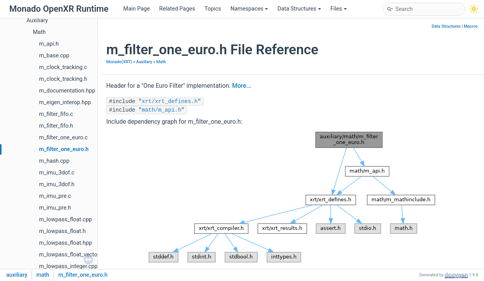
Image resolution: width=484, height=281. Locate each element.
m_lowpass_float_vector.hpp (74, 254)
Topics (212, 8)
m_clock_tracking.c (63, 67)
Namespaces (249, 8)
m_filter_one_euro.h (64, 149)
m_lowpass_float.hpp (65, 243)
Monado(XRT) (119, 61)
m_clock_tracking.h (63, 79)
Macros (471, 26)
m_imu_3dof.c (56, 172)
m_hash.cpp (54, 161)
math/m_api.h (161, 110)
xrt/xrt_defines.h (170, 101)
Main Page (136, 8)
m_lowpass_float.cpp (65, 219)
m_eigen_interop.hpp (65, 102)
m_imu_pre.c (55, 196)
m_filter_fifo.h (56, 126)
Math (39, 32)
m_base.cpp (54, 55)
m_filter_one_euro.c (63, 137)
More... (241, 85)
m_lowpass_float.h (62, 231)
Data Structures (299, 8)
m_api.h (49, 44)
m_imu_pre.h (55, 208)
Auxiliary (37, 20)
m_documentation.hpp (67, 90)
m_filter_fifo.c (56, 114)
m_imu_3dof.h (57, 184)
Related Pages (177, 8)
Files (338, 8)
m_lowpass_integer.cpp (68, 266)
